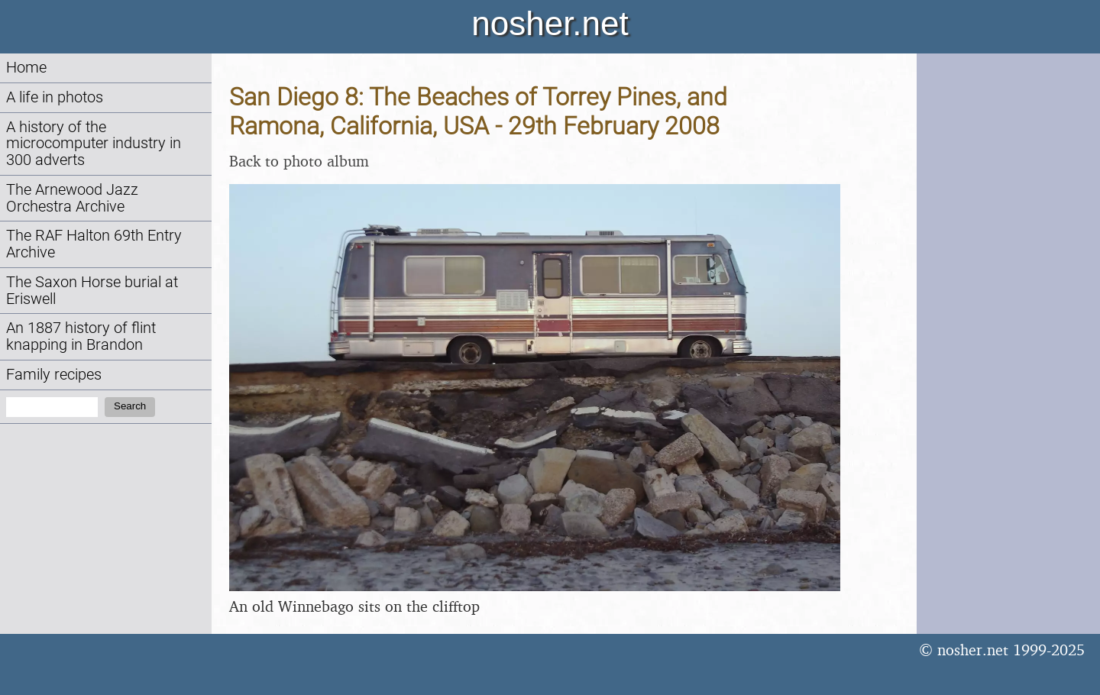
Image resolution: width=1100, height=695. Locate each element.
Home (26, 67)
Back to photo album (299, 160)
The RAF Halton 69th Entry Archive (94, 244)
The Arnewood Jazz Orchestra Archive (72, 198)
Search (130, 406)
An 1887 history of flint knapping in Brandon (81, 336)
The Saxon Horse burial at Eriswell (92, 290)
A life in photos (54, 97)
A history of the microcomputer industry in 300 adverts (93, 144)
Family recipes (54, 374)
